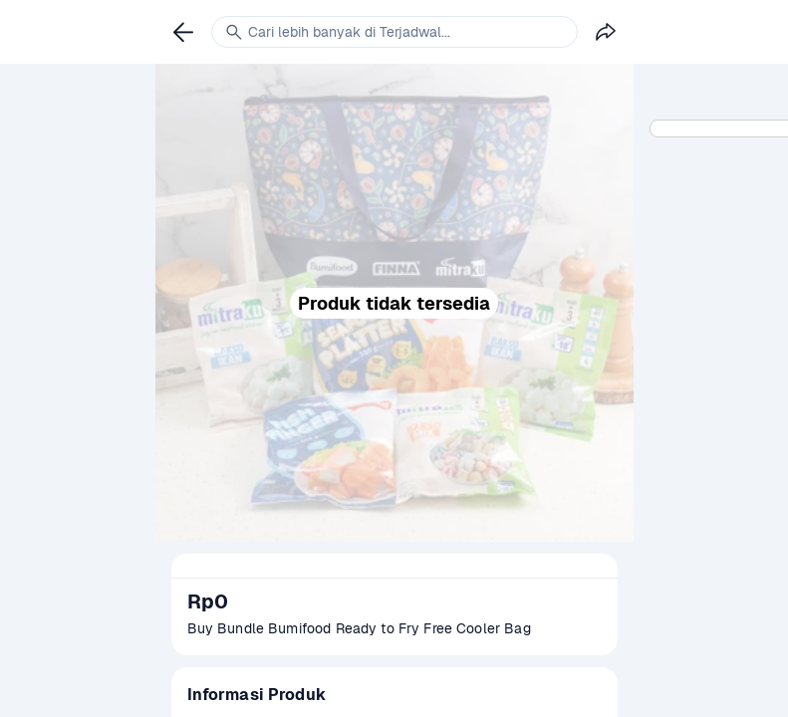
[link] (183, 32)
